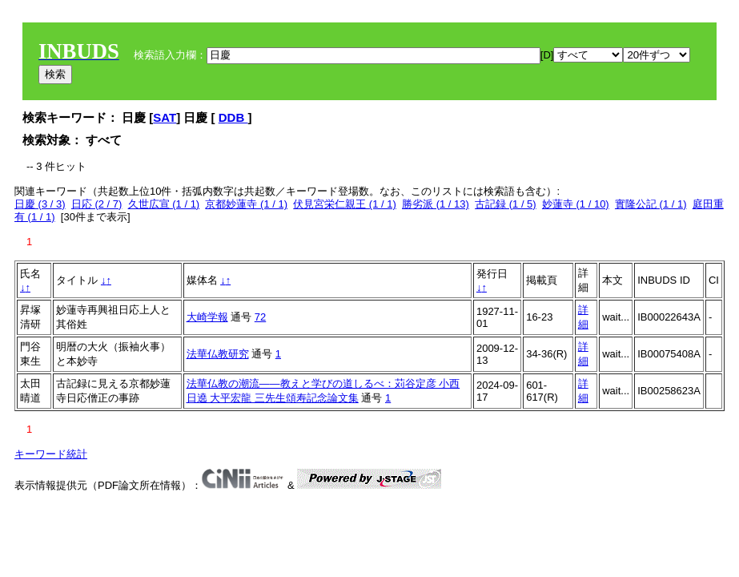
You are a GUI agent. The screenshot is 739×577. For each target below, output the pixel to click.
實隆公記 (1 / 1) (651, 204)
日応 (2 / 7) (96, 204)
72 (260, 317)
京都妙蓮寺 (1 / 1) (246, 204)
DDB (233, 117)
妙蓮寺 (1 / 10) (575, 204)
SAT (164, 117)
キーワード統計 (50, 454)
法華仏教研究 (218, 354)
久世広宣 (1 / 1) (164, 204)
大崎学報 (207, 317)
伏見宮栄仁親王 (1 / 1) (344, 204)
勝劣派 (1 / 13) (435, 204)
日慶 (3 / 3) (40, 204)
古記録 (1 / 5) (505, 204)
